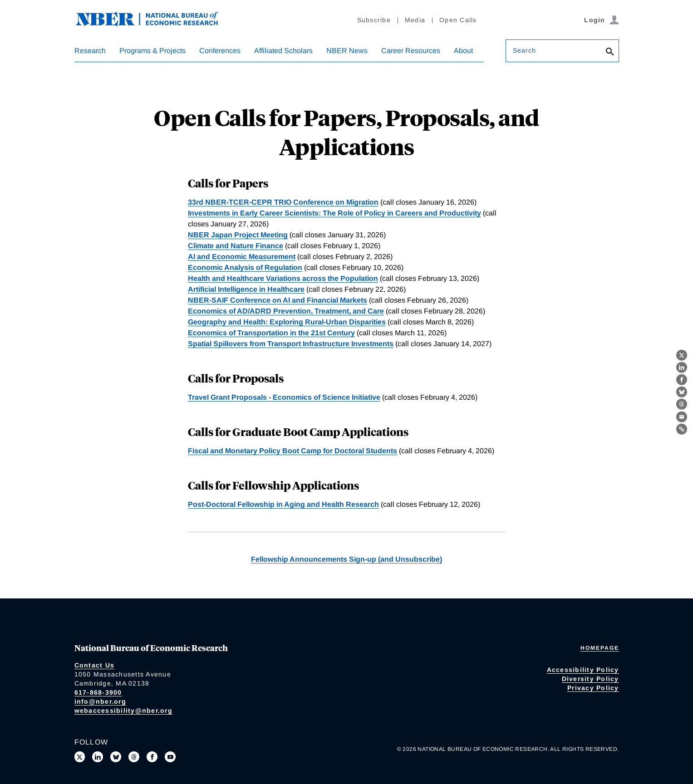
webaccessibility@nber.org (123, 710)
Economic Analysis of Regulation (245, 267)
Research (90, 50)
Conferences (220, 50)
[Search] (610, 52)
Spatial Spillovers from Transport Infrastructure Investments (290, 344)
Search (524, 50)
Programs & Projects (152, 50)
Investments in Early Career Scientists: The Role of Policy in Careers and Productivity (334, 213)
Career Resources (410, 50)
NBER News (347, 50)
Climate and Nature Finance (235, 246)
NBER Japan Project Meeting (238, 235)
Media (415, 20)
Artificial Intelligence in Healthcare (246, 289)
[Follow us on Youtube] (170, 756)
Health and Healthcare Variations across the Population (283, 278)
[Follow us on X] (79, 756)
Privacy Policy (593, 687)
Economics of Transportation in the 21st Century (271, 333)
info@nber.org (100, 701)
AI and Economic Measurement (241, 256)
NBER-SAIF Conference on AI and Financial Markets (277, 300)
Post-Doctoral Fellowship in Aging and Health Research (283, 504)
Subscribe (374, 20)
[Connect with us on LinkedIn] (97, 756)
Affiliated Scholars (283, 50)
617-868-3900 (98, 692)
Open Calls (458, 20)
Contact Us (94, 665)
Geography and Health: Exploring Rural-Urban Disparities (287, 322)
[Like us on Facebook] (152, 756)
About (463, 50)
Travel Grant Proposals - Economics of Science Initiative (284, 397)
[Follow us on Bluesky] (115, 756)
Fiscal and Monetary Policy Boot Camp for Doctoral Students (292, 451)
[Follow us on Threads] (133, 756)
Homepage (599, 648)
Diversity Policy (590, 678)
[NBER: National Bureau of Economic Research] (154, 24)
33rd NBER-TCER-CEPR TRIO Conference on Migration (283, 202)
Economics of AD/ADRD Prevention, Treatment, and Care (286, 311)
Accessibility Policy (583, 669)
